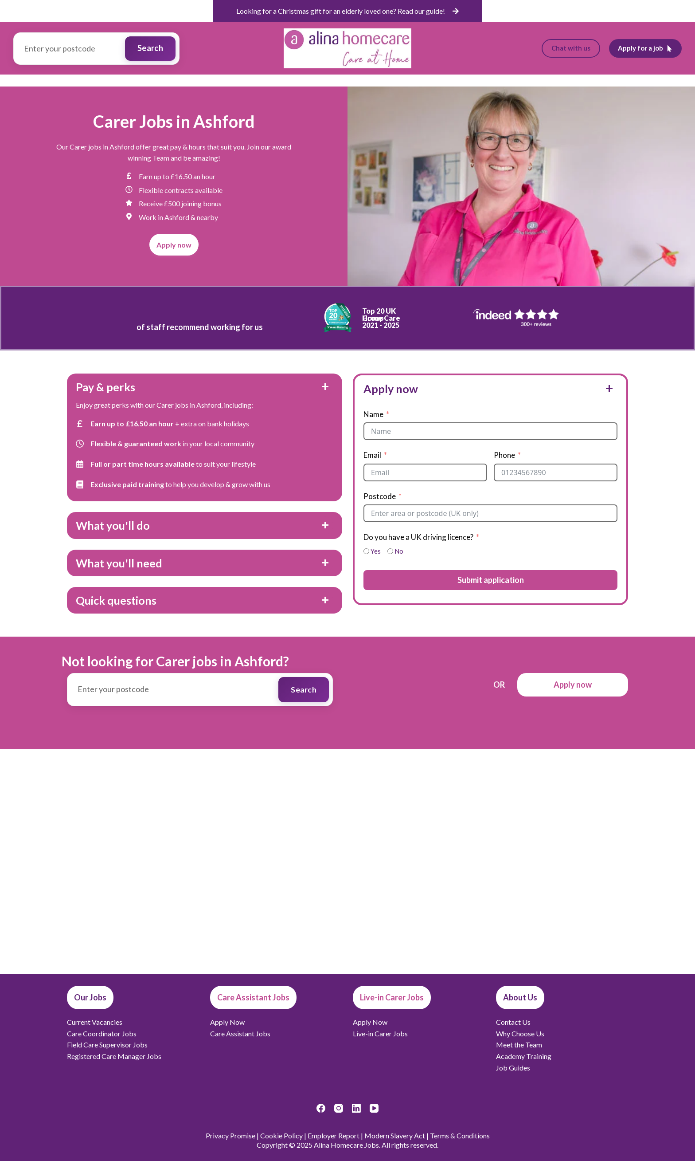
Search (150, 48)
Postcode (379, 496)
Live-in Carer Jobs (419, 80)
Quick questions (116, 600)
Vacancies (268, 80)
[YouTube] (374, 1108)
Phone (504, 455)
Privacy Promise (230, 1135)
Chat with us (570, 48)
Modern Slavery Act (394, 1135)
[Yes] (366, 551)
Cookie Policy (281, 1135)
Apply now (390, 388)
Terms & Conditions (460, 1135)
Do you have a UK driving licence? (418, 537)
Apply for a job (645, 48)
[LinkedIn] (356, 1108)
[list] (348, 11)
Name (373, 414)
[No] (390, 551)
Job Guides (480, 80)
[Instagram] (338, 1108)
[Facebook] (320, 1108)
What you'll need (119, 563)
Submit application (490, 580)
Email (372, 455)
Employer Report (333, 1135)
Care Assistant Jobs (337, 80)
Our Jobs (217, 80)
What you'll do (113, 525)
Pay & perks (105, 387)
